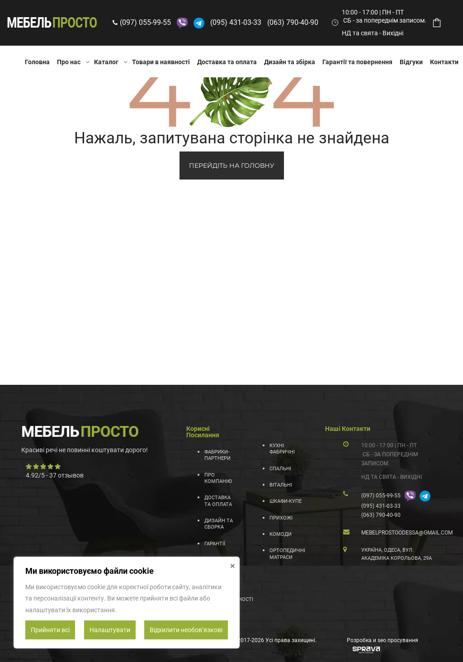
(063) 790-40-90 (292, 22)
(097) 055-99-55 (145, 22)
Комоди (280, 534)
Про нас (68, 62)
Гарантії (214, 544)
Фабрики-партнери (217, 455)
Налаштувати (110, 630)
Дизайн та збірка (289, 62)
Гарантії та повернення (357, 62)
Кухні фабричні (282, 449)
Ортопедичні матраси (286, 554)
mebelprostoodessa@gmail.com (407, 533)
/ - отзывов (55, 475)
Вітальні (280, 485)
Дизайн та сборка (218, 524)
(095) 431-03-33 (235, 22)
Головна (37, 62)
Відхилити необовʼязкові (186, 630)
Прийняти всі (50, 630)
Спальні (280, 469)
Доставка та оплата (227, 62)
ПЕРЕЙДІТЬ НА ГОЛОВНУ (231, 165)
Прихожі (281, 518)
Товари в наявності (161, 62)
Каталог (106, 62)
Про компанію (218, 478)
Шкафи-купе (285, 501)
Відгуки (411, 62)
